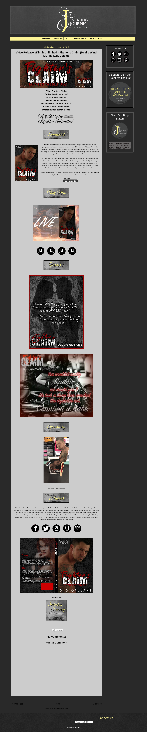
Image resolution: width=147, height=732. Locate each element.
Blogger (77, 727)
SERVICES (58, 38)
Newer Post (17, 704)
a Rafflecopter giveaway (56, 488)
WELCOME (46, 38)
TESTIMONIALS (80, 38)
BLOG (68, 38)
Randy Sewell (63, 110)
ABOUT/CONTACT (97, 38)
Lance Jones (63, 107)
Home (57, 704)
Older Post (97, 704)
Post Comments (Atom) (61, 708)
